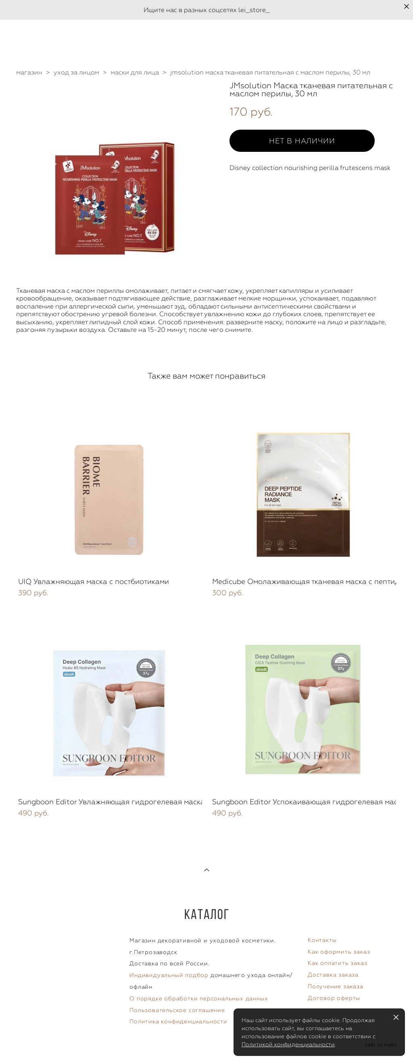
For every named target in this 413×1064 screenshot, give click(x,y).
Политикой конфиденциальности (288, 1044)
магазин (29, 72)
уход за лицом (76, 72)
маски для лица (135, 72)
